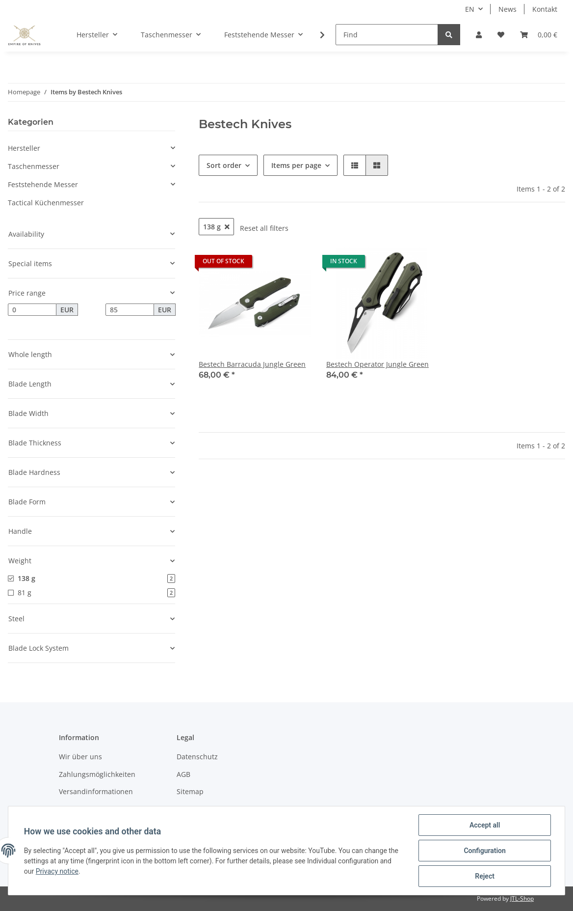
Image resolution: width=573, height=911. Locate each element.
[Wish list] (501, 35)
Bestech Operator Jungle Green (377, 364)
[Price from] (32, 310)
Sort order (224, 165)
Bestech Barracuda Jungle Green (252, 364)
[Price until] (129, 310)
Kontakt (544, 9)
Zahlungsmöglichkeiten (97, 774)
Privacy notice (57, 871)
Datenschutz (197, 756)
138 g (216, 226)
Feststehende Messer (43, 184)
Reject (485, 876)
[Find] (387, 34)
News (507, 9)
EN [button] (469, 9)
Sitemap (190, 791)
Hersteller (24, 148)
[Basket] (538, 35)
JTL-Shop (522, 898)
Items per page (296, 165)
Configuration (484, 851)
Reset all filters (264, 228)
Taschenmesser (33, 166)
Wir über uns (80, 756)
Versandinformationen (96, 791)
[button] (479, 35)
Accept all (484, 825)
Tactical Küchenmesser (46, 202)
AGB (183, 774)
